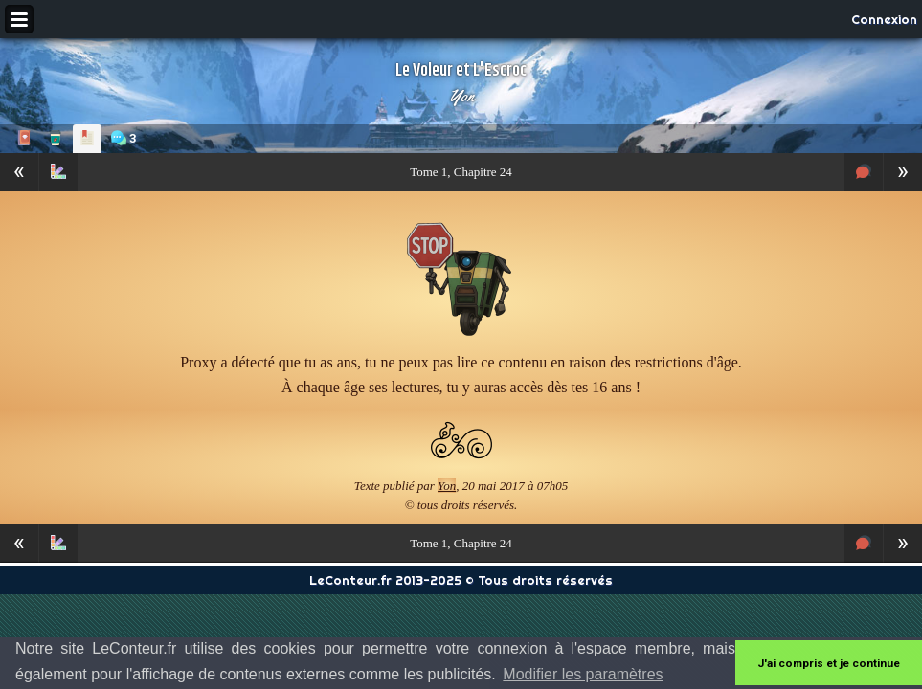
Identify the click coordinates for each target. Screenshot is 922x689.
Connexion (884, 19)
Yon (461, 95)
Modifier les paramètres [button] (583, 674)
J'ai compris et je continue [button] (828, 663)
